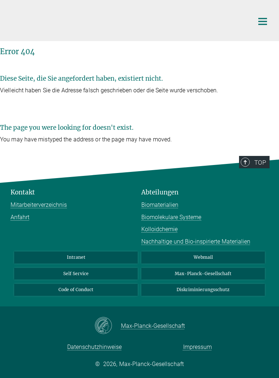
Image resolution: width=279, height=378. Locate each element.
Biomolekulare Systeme (171, 217)
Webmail (203, 257)
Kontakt (23, 192)
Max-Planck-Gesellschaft (203, 273)
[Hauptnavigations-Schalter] (262, 21)
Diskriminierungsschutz (203, 289)
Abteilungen (159, 192)
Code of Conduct (75, 289)
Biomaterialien (159, 204)
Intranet (76, 257)
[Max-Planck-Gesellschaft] (107, 326)
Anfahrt (20, 217)
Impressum (197, 346)
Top (260, 162)
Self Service (76, 273)
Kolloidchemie (159, 229)
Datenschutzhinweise (94, 346)
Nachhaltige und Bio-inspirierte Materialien (195, 241)
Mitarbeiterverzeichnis (39, 204)
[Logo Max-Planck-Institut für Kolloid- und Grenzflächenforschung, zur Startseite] (127, 19)
